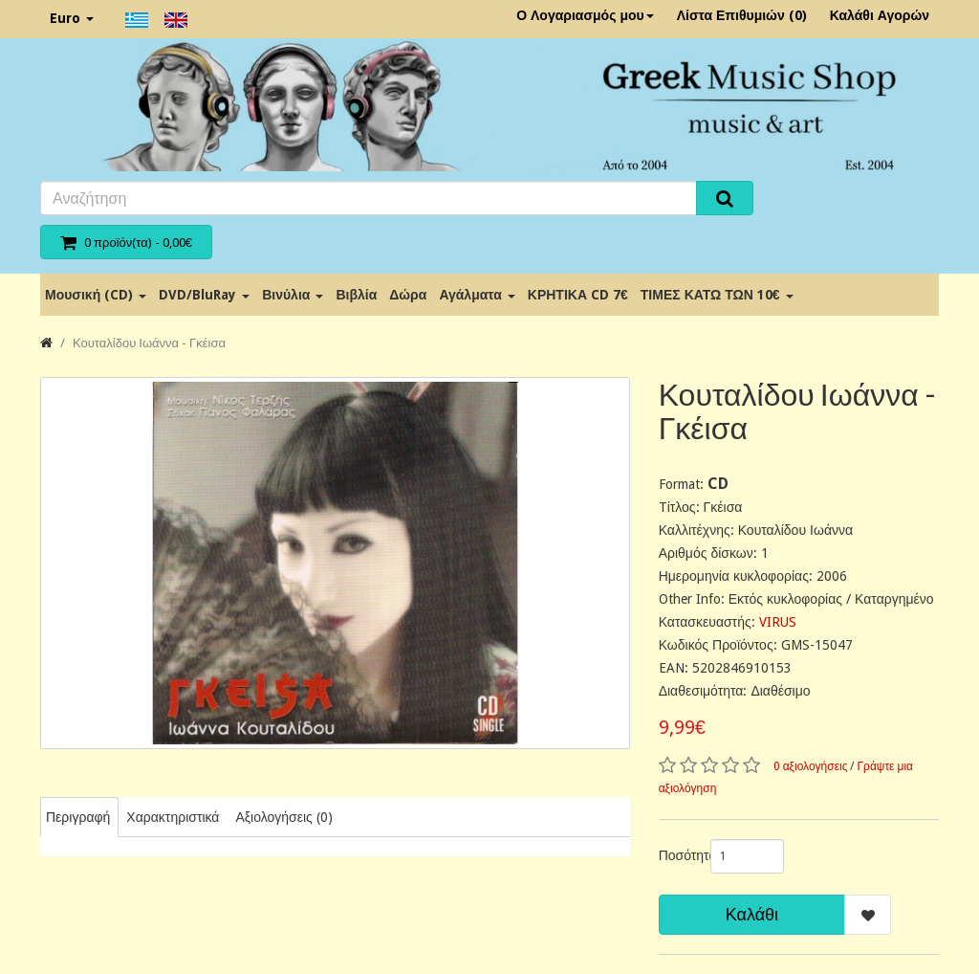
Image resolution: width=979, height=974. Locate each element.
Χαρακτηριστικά (172, 817)
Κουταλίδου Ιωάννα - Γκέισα (149, 343)
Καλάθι (752, 914)
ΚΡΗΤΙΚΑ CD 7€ (578, 294)
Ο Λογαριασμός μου (585, 15)
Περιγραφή (78, 817)
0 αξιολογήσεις (810, 766)
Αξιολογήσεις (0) (283, 817)
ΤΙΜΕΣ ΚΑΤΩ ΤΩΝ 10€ (717, 294)
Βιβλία (356, 294)
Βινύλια (292, 294)
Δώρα (407, 294)
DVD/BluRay (204, 294)
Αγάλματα (476, 294)
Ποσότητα (677, 855)
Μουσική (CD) (95, 294)
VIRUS (777, 622)
